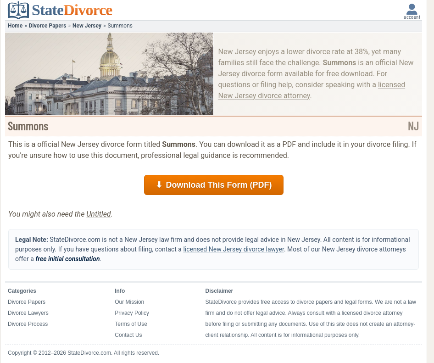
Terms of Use (131, 324)
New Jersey (86, 25)
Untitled (98, 214)
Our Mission (129, 302)
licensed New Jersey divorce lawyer (233, 249)
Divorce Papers (48, 25)
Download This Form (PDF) (214, 185)
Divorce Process (28, 324)
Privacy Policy (132, 313)
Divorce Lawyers (28, 313)
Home (15, 25)
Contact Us (128, 335)
